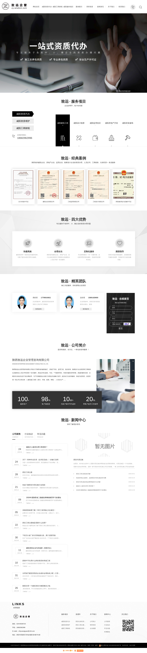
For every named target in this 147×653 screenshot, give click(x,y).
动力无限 (132, 645)
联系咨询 (38, 309)
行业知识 (29, 434)
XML (78, 645)
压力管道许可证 (23, 201)
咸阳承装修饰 (127, 123)
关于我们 (111, 7)
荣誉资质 (89, 7)
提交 (121, 328)
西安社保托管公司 (81, 621)
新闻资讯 (100, 7)
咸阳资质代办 (47, 7)
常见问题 (41, 434)
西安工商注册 (27, 472)
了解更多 (28, 452)
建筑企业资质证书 (48, 201)
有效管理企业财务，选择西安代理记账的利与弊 (91, 478)
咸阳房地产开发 (111, 123)
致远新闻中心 (73, 420)
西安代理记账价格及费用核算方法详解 (88, 482)
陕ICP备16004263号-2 (60, 645)
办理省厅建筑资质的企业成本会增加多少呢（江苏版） (41, 573)
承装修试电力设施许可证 (123, 201)
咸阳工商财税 (57, 7)
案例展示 (79, 7)
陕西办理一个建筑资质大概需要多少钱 (36, 586)
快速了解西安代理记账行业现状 (33, 485)
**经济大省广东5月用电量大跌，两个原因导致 (39, 535)
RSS (75, 645)
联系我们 (122, 7)
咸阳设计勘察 (79, 123)
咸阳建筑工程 (62, 123)
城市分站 (83, 645)
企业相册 (93, 628)
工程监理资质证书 (73, 201)
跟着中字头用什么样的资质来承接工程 (36, 561)
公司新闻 (16, 434)
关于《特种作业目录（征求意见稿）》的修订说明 (40, 460)
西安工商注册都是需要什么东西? (34, 523)
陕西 (89, 645)
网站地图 (71, 645)
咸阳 (96, 645)
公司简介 (93, 621)
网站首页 (36, 7)
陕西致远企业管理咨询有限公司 (30, 359)
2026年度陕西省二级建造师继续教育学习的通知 (43, 497)
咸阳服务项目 (68, 7)
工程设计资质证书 (98, 201)
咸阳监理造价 (95, 123)
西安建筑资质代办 (81, 628)
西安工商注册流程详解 (83, 474)
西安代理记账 (78, 460)
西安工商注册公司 (81, 625)
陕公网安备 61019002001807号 (110, 645)
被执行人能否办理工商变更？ (36, 447)
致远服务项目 (73, 101)
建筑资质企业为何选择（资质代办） (39, 548)
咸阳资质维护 (23, 121)
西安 (92, 645)
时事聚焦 (107, 632)
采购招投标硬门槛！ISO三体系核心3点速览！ (39, 510)
